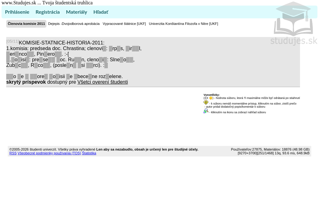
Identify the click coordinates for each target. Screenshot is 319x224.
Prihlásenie (17, 12)
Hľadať (100, 12)
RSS (13, 153)
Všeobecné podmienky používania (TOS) (49, 153)
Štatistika (89, 153)
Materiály (76, 12)
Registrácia (48, 12)
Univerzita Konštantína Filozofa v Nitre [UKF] (183, 24)
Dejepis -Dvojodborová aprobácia (73, 24)
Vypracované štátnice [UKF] (124, 24)
